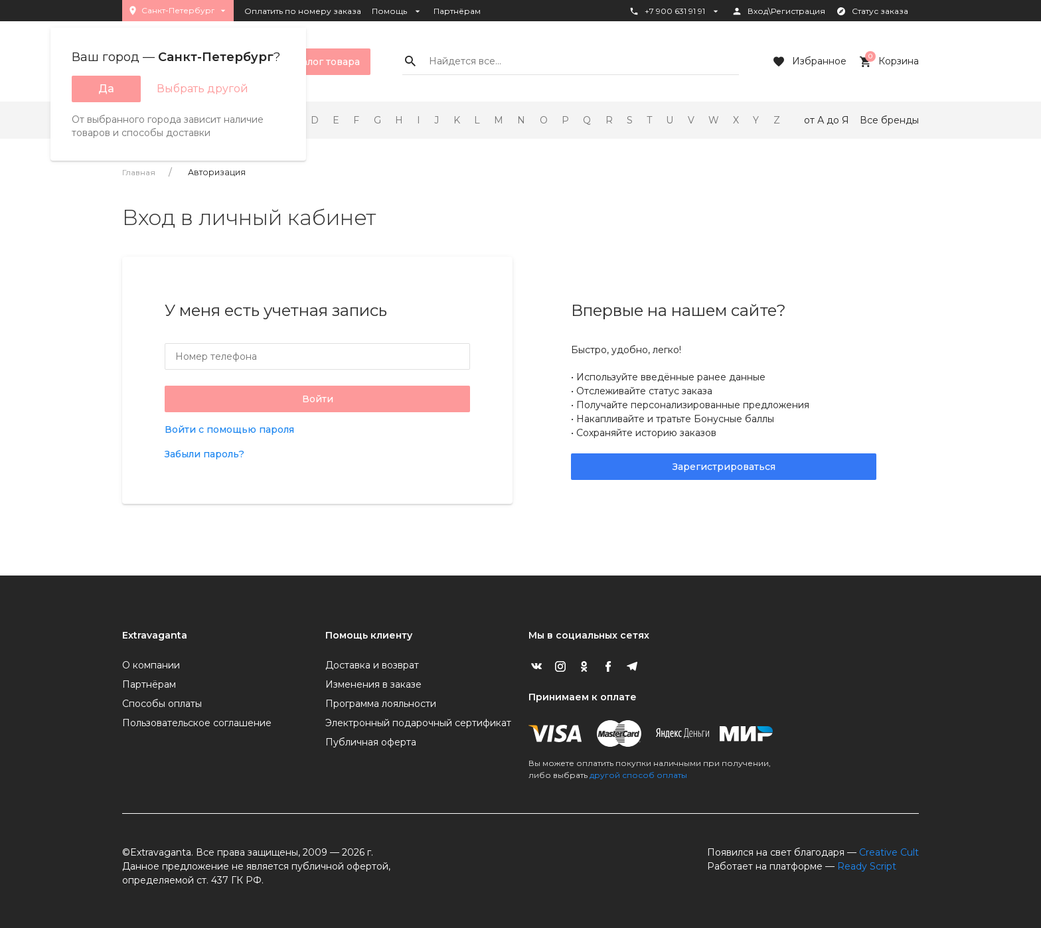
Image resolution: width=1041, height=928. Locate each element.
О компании (151, 665)
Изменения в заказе (373, 684)
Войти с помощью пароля (229, 429)
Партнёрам (457, 11)
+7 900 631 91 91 (675, 11)
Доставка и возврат (372, 665)
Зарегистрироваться (724, 467)
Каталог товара (312, 62)
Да (106, 88)
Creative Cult (889, 852)
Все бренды (889, 120)
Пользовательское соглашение (197, 723)
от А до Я (826, 120)
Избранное (808, 62)
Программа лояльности (380, 704)
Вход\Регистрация (778, 11)
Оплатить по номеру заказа (302, 11)
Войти (317, 399)
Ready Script (866, 866)
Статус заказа (872, 11)
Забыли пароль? (204, 454)
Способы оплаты (162, 704)
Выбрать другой (202, 88)
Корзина (888, 62)
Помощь (397, 11)
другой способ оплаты (638, 775)
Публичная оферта (370, 742)
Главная (138, 172)
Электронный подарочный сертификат (418, 723)
